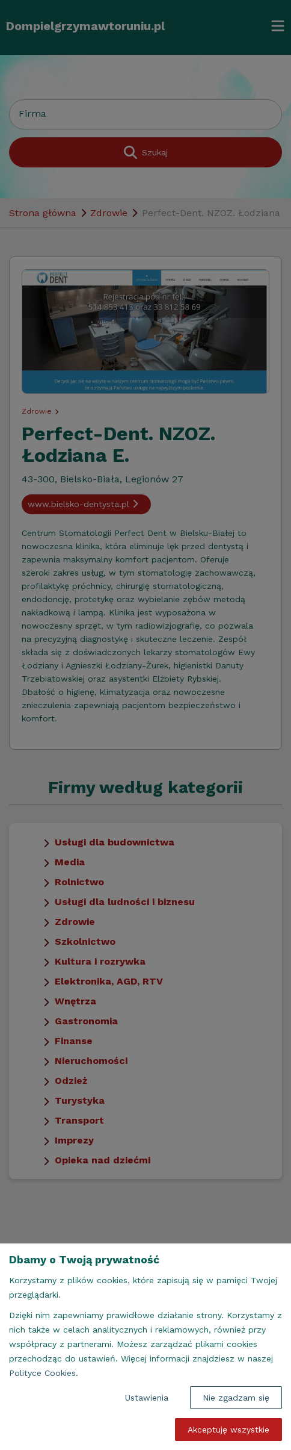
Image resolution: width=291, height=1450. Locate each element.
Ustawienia (146, 1397)
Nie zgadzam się (236, 1397)
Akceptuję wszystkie (228, 1429)
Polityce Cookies (42, 1373)
